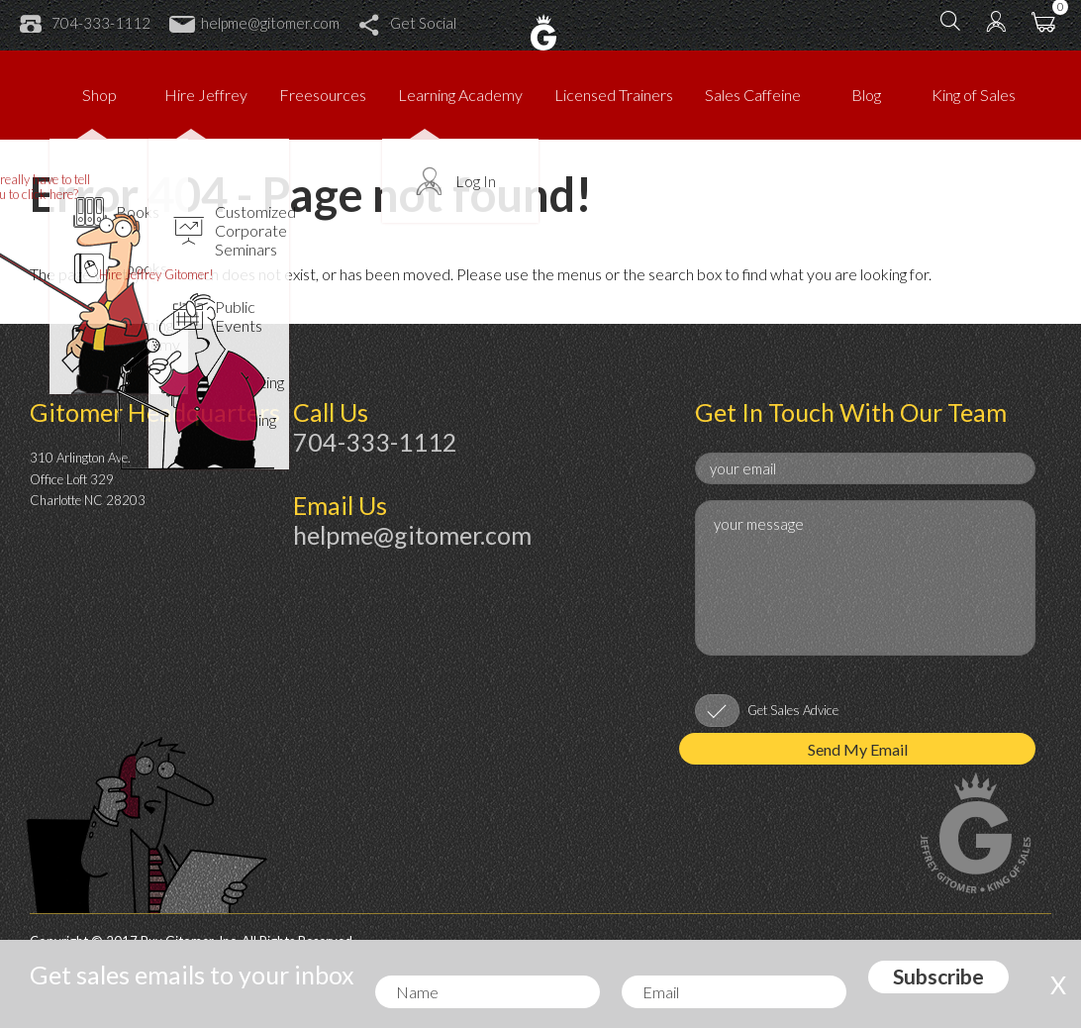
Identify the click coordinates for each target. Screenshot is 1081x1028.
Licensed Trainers (613, 94)
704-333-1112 (85, 23)
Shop (99, 94)
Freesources (322, 94)
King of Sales (974, 94)
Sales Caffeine (753, 94)
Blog (866, 94)
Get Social (407, 23)
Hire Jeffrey (205, 94)
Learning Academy (460, 94)
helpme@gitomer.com (254, 23)
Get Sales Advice (792, 710)
